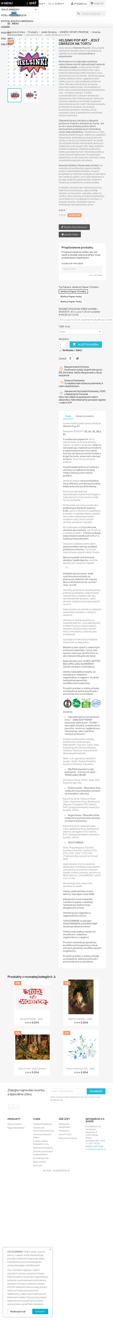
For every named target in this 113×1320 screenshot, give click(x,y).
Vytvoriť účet (65, 1134)
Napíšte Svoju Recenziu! (74, 227)
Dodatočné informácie (72, 263)
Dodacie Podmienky (42, 1124)
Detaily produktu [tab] (85, 416)
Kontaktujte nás (41, 1158)
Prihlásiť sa (64, 1130)
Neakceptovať (18, 1311)
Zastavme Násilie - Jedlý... (32, 1018)
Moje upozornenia (67, 1138)
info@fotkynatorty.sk (96, 1149)
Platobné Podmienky (43, 1147)
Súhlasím (40, 1311)
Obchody (37, 1165)
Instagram (17, 1107)
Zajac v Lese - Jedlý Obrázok (32, 1068)
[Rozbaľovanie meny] (60, 4)
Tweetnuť (77, 358)
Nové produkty (15, 1124)
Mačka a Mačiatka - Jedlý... (81, 1018)
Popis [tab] (68, 416)
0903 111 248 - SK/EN (95, 1142)
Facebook (11, 1107)
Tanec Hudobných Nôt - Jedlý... (81, 1068)
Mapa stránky (39, 1161)
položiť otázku (70, 234)
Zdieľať (70, 358)
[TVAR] (81, 331)
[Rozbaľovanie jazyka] (38, 4)
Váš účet (64, 1119)
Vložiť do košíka (86, 344)
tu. (66, 567)
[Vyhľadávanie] (90, 13)
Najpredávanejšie (16, 1127)
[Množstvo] (62, 344)
